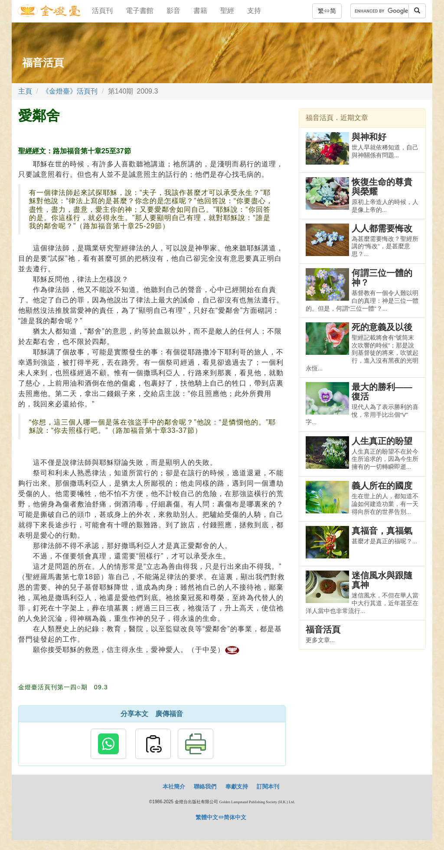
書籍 (200, 10)
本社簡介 (174, 786)
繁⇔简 (327, 10)
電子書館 (139, 10)
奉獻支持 (236, 786)
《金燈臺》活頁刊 (70, 91)
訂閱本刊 (268, 786)
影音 (173, 10)
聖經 (227, 10)
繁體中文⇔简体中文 (221, 817)
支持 (254, 10)
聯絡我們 (205, 786)
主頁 (25, 91)
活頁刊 (102, 10)
